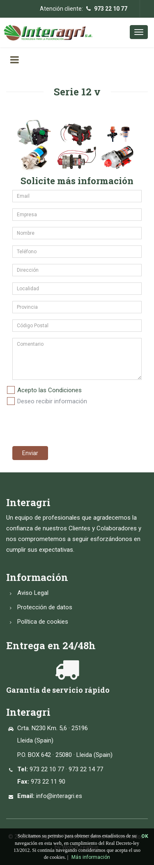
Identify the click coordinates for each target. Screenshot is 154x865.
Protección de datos (44, 607)
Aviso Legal (32, 593)
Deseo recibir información (52, 401)
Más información (90, 857)
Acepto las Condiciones (49, 390)
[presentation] (68, 424)
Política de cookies (42, 621)
